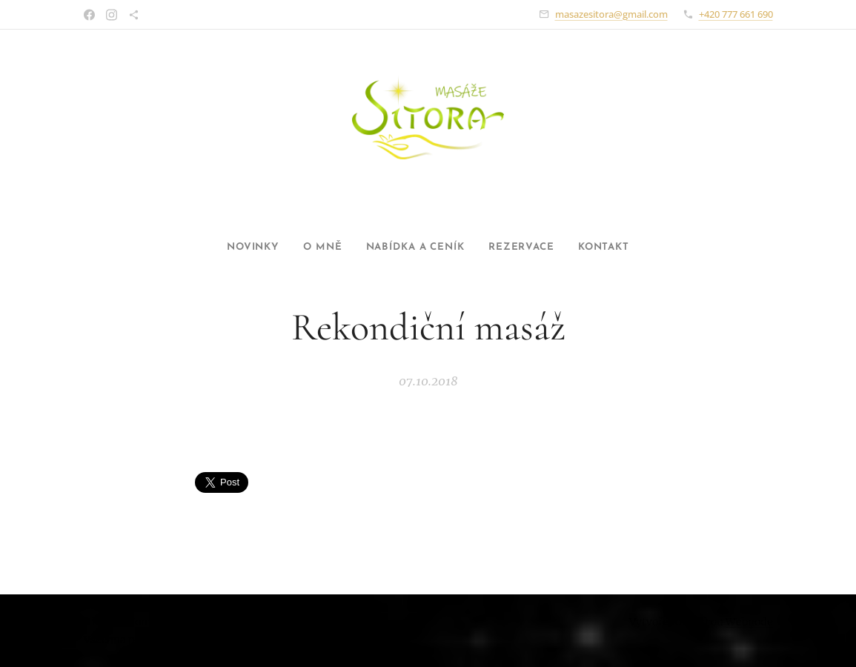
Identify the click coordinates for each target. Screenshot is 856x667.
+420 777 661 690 (736, 14)
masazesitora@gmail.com (611, 14)
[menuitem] (236, 247)
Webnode (749, 621)
